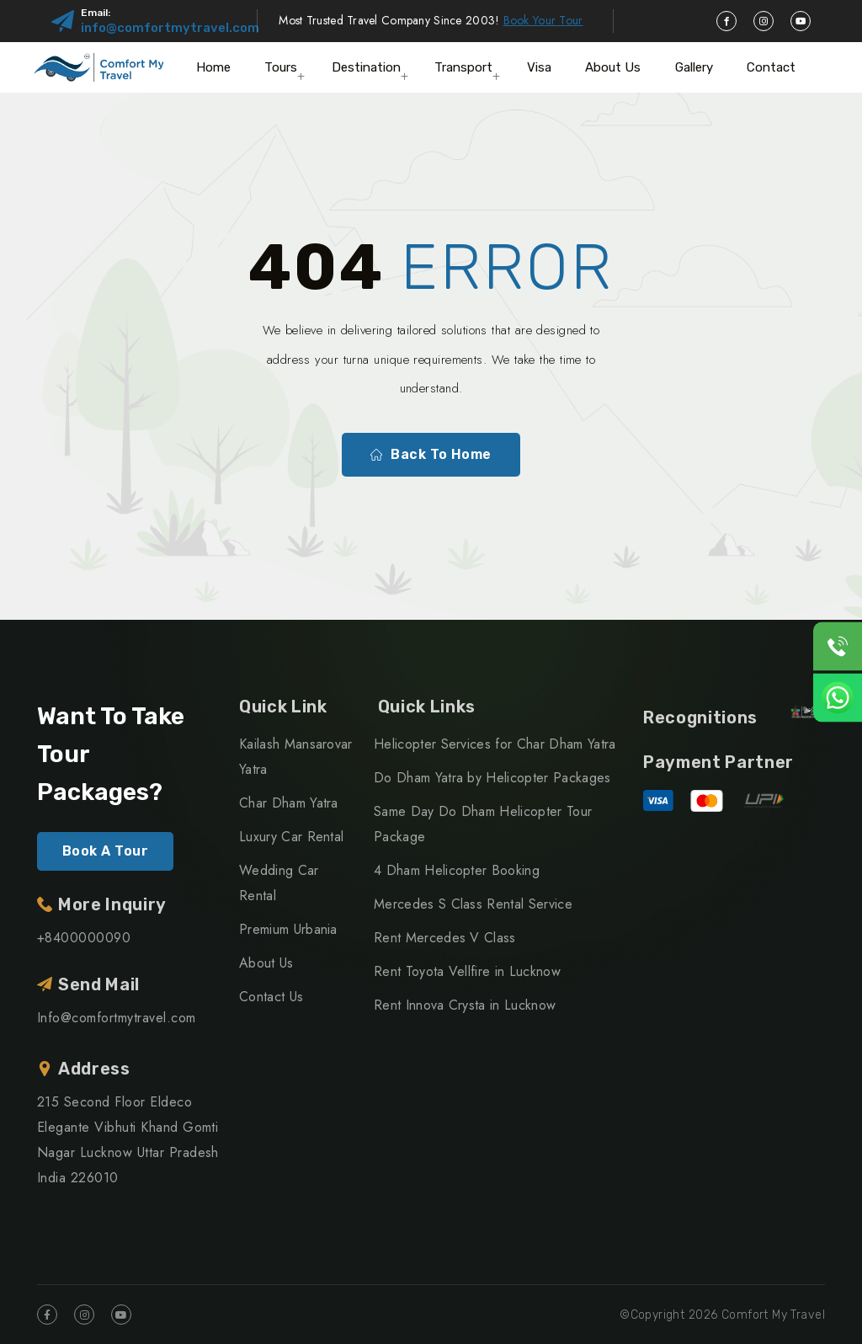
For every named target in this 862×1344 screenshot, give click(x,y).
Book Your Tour (543, 20)
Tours (280, 67)
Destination (366, 67)
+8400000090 (83, 937)
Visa (539, 67)
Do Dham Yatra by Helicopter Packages (492, 777)
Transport (463, 67)
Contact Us (271, 996)
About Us (613, 67)
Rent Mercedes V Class (445, 937)
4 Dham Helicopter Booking (457, 870)
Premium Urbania (288, 929)
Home (213, 67)
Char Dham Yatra (288, 803)
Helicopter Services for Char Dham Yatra (494, 744)
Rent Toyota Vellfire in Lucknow (467, 971)
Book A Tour (105, 851)
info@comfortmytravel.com (170, 27)
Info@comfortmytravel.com (116, 1017)
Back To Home (431, 454)
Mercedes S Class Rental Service (473, 904)
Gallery (694, 67)
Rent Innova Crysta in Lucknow (465, 1005)
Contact (771, 67)
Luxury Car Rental (291, 836)
